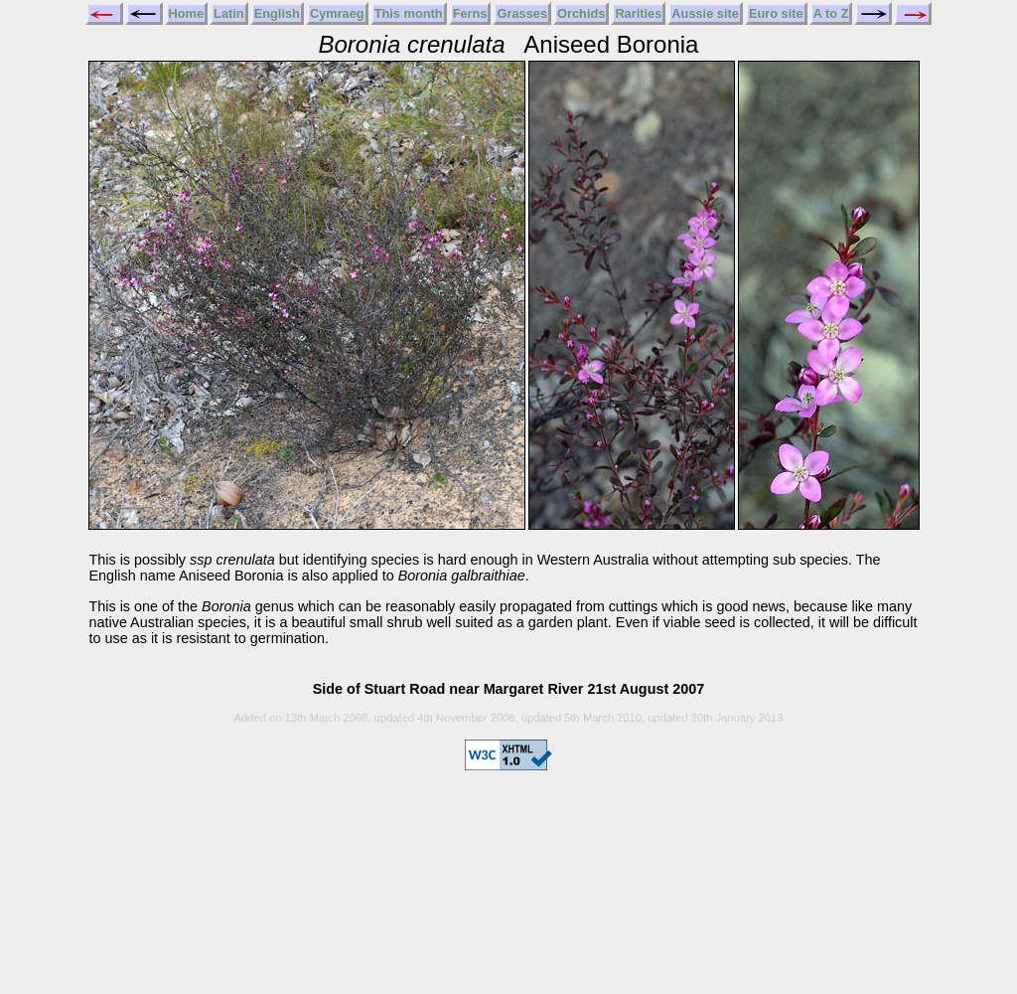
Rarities (638, 13)
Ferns (470, 13)
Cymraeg (337, 13)
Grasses (522, 13)
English (277, 13)
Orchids (581, 13)
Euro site (776, 13)
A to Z (831, 13)
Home (187, 13)
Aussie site (705, 13)
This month (408, 13)
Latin (229, 13)
